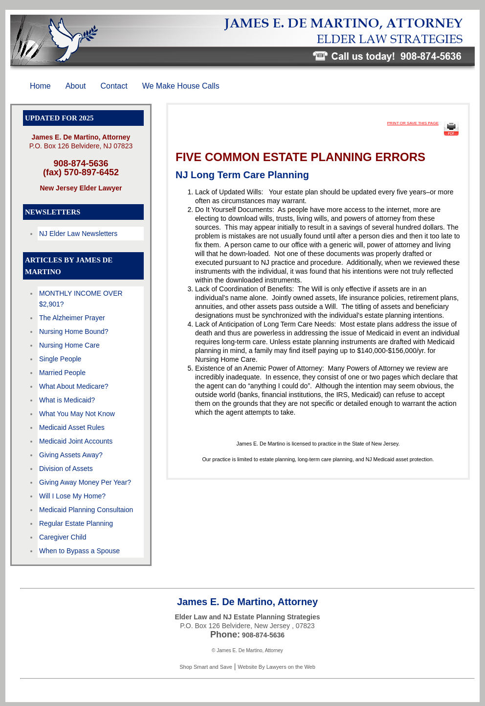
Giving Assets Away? (71, 455)
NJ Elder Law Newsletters (78, 233)
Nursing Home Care (69, 345)
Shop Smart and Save (205, 667)
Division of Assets (66, 468)
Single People (60, 359)
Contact (114, 86)
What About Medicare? (74, 386)
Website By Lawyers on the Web (276, 667)
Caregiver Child (62, 537)
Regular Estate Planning (76, 523)
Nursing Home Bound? (74, 331)
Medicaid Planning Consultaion (86, 510)
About (76, 86)
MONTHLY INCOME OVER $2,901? (81, 298)
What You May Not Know (77, 414)
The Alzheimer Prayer (72, 318)
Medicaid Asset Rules (72, 427)
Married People (62, 373)
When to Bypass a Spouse (79, 551)
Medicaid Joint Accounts (75, 441)
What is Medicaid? (67, 400)
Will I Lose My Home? (72, 496)
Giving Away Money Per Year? (85, 482)
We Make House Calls (181, 86)
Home (40, 86)
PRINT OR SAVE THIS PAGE (413, 123)
